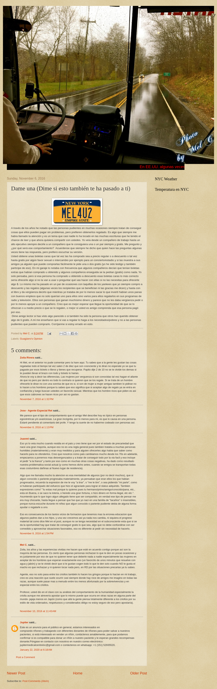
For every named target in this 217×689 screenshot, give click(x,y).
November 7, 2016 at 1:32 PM (36, 399)
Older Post (138, 673)
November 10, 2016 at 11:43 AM (38, 611)
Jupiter (24, 622)
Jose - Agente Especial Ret (36, 410)
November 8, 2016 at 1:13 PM (36, 427)
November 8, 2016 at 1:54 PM (36, 533)
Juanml (24, 438)
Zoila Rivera (27, 357)
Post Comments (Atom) (35, 681)
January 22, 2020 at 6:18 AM (36, 649)
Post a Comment (25, 657)
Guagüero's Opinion (31, 338)
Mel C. (27, 333)
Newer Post (16, 673)
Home (77, 673)
